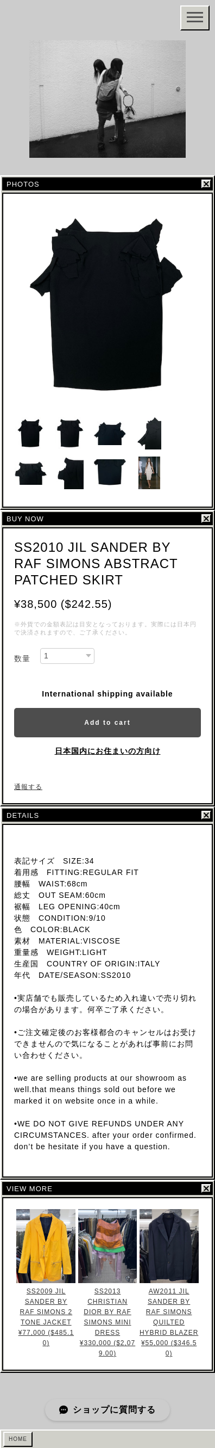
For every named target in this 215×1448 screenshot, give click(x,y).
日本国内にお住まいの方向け (108, 751)
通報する (28, 787)
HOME (18, 1439)
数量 (22, 658)
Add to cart (107, 722)
